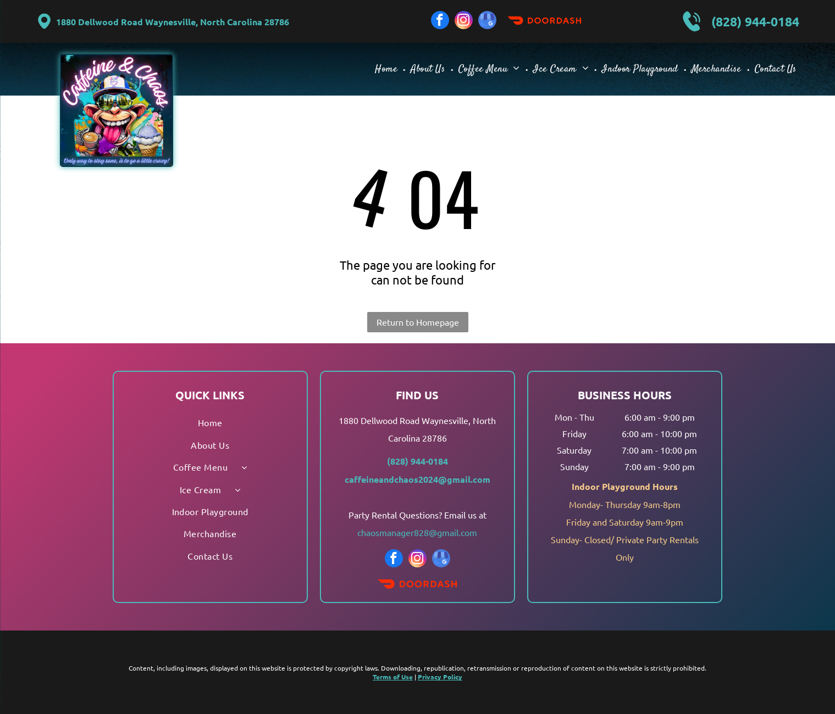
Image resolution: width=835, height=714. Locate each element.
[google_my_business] (487, 21)
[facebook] (440, 21)
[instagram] (464, 21)
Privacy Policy (440, 676)
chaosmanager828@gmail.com (417, 532)
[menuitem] (387, 69)
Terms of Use (393, 676)
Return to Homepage (418, 321)
